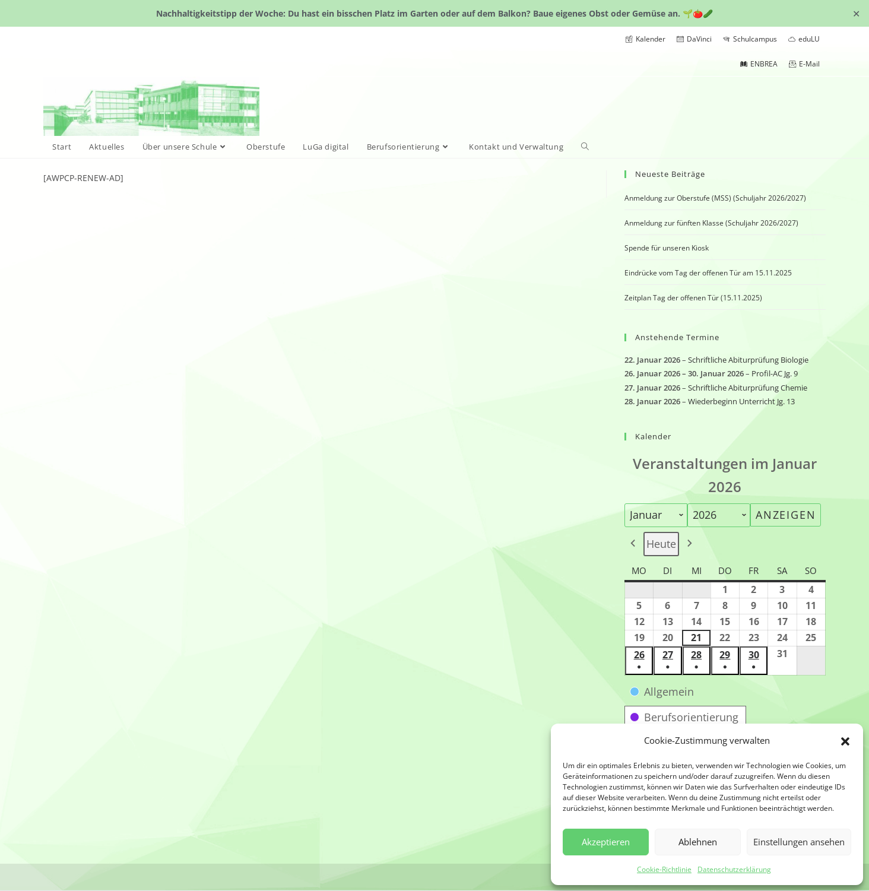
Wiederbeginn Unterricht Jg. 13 (741, 402)
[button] (845, 740)
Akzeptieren (606, 842)
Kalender (653, 436)
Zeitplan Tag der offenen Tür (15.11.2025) (693, 298)
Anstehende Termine (677, 337)
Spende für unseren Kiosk (666, 248)
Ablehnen (697, 842)
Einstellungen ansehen (799, 842)
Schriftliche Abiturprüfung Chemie (747, 387)
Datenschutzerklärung (734, 869)
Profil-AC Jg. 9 (774, 374)
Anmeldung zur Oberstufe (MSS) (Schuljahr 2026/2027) (715, 198)
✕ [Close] (856, 13)
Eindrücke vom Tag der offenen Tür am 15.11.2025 (708, 273)
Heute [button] (661, 544)
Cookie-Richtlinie (664, 869)
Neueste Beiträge (670, 174)
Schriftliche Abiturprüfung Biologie (748, 359)
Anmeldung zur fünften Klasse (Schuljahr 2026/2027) (711, 223)
